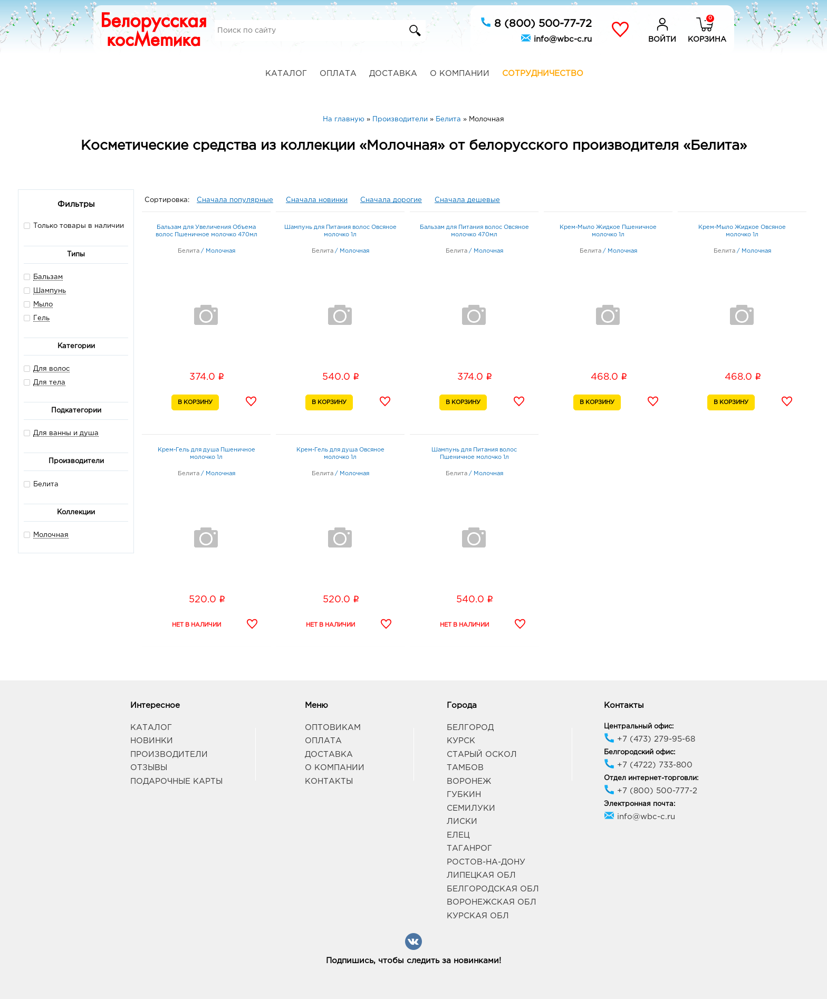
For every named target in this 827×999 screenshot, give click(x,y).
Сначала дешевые (467, 200)
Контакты (329, 781)
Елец (458, 835)
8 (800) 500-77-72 (536, 22)
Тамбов (465, 767)
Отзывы (148, 767)
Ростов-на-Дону (486, 862)
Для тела (49, 383)
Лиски (462, 821)
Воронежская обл (491, 902)
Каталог (286, 73)
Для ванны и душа (66, 433)
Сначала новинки (317, 200)
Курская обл (478, 915)
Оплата (338, 73)
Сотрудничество (542, 73)
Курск (461, 740)
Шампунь (49, 291)
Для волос (51, 369)
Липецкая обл (481, 875)
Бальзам (48, 277)
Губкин (464, 794)
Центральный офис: (639, 726)
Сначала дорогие (391, 200)
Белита (41, 484)
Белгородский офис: (639, 752)
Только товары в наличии (74, 225)
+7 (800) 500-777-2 (650, 790)
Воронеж (469, 781)
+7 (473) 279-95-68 (649, 739)
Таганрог (469, 848)
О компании (459, 73)
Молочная (51, 535)
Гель (41, 318)
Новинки (151, 740)
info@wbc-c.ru (556, 38)
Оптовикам (333, 727)
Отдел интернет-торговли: (651, 778)
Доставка (393, 73)
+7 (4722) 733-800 (648, 765)
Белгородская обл (493, 889)
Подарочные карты (176, 781)
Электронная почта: (639, 804)
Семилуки (471, 808)
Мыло (43, 305)
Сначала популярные (235, 200)
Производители (169, 754)
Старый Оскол (482, 754)
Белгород (470, 727)
